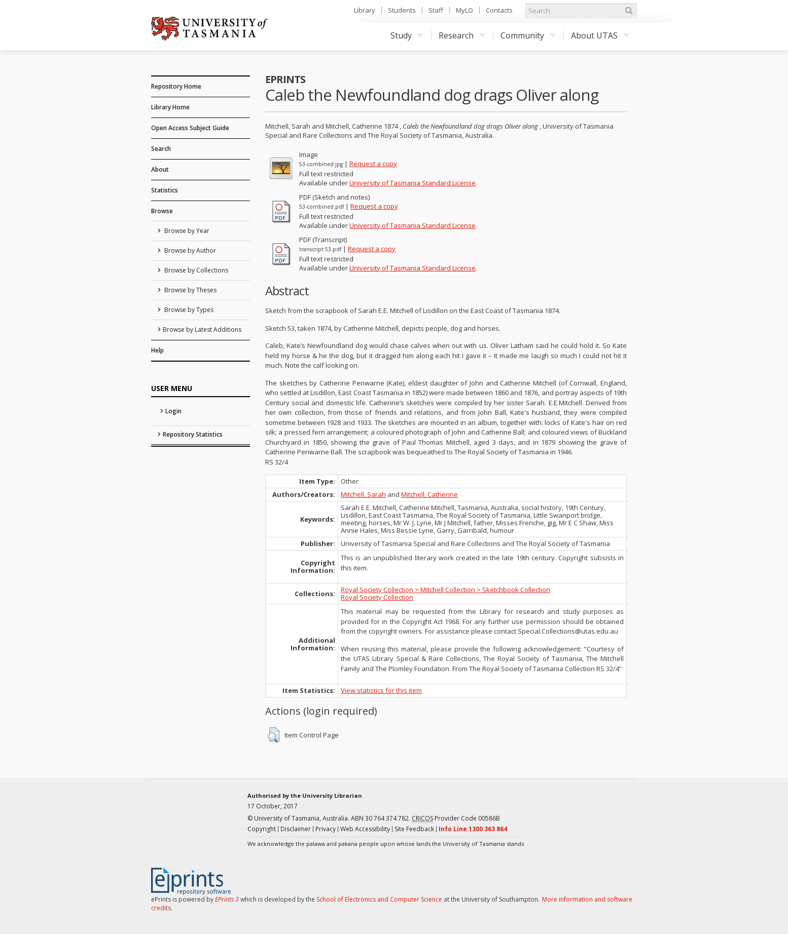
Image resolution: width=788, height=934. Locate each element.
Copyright (261, 829)
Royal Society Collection (377, 597)
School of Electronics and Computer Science (379, 899)
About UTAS (600, 35)
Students (402, 10)
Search (161, 148)
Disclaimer (295, 829)
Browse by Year (186, 230)
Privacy (325, 829)
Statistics (164, 190)
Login (173, 411)
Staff (435, 10)
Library (364, 10)
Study (406, 35)
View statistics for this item (381, 690)
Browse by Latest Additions (202, 329)
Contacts (499, 10)
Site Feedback (414, 829)
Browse (162, 211)
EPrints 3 (227, 899)
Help (157, 350)
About (160, 169)
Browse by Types (188, 309)
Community (528, 35)
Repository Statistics (193, 434)
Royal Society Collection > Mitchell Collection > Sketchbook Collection (445, 589)
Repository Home (176, 86)
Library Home (170, 107)
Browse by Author (189, 250)
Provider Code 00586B (456, 818)
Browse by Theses (190, 290)
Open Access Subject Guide (190, 128)
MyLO (464, 10)
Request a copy (373, 163)
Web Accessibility (365, 829)
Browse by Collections (195, 270)
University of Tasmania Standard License (412, 182)
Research (462, 35)
